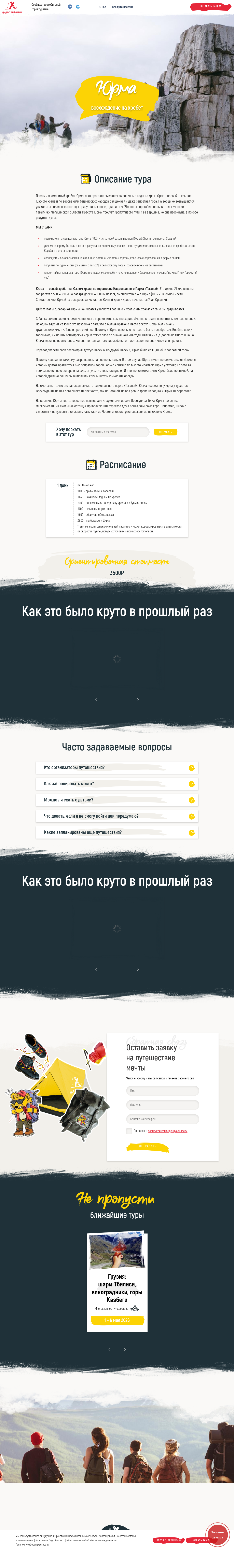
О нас (102, 7)
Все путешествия (122, 7)
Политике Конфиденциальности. (32, 1544)
